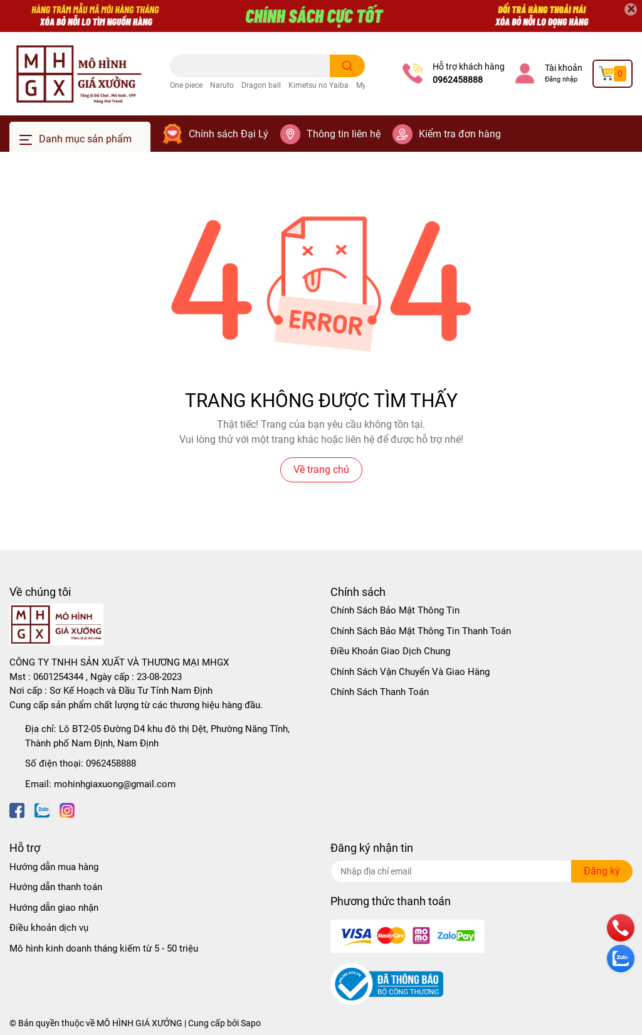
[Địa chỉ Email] (481, 871)
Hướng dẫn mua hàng (53, 867)
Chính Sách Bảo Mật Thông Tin (395, 610)
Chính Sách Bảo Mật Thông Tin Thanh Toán (420, 631)
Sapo (251, 1023)
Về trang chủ (321, 469)
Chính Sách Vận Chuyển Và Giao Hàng (410, 671)
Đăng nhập (561, 79)
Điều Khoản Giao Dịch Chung (390, 651)
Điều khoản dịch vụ (48, 927)
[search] (348, 66)
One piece (186, 85)
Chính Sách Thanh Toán (379, 692)
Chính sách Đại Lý (228, 134)
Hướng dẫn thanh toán (55, 887)
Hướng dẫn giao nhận (53, 907)
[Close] (630, 9)
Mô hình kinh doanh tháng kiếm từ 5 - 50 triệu (103, 948)
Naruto (222, 85)
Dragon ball (261, 85)
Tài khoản (563, 68)
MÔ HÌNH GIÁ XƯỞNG (139, 1023)
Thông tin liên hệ (344, 134)
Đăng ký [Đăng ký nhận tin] (602, 871)
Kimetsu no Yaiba (318, 85)
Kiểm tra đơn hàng (460, 134)
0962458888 (458, 80)
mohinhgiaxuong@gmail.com (115, 784)
